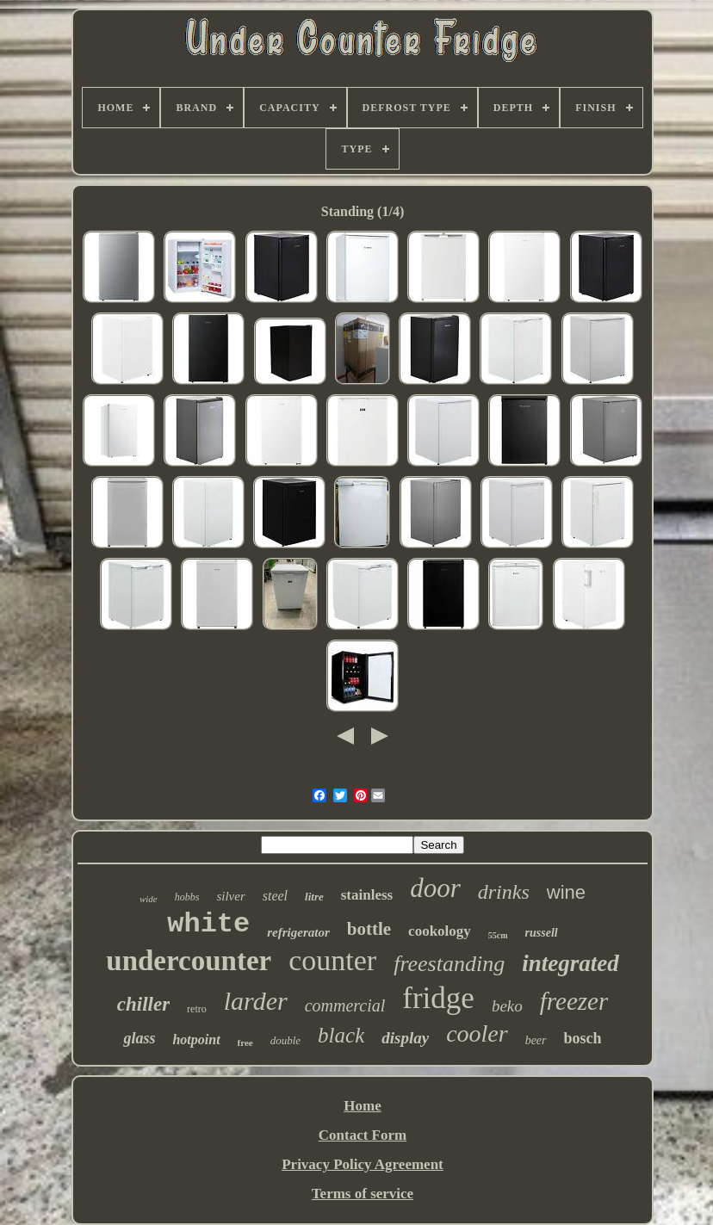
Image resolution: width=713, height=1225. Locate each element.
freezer (574, 1001)
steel (275, 895)
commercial (345, 1005)
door (435, 888)
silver (230, 896)
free (245, 1042)
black (341, 1035)
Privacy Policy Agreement (362, 1164)
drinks (504, 892)
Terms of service (362, 1193)
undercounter (188, 960)
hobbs (187, 897)
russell (541, 932)
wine (566, 892)
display (405, 1038)
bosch (583, 1038)
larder (256, 1001)
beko (507, 1006)
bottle (369, 929)
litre (314, 896)
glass (139, 1038)
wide (149, 899)
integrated (570, 963)
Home (362, 1106)
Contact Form (362, 1135)
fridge (438, 998)
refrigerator (298, 932)
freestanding (449, 963)
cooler (477, 1033)
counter (332, 960)
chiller (143, 1004)
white (208, 924)
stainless (367, 895)
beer (536, 1040)
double (285, 1040)
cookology (439, 931)
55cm (498, 935)
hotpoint (196, 1039)
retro (197, 1009)
